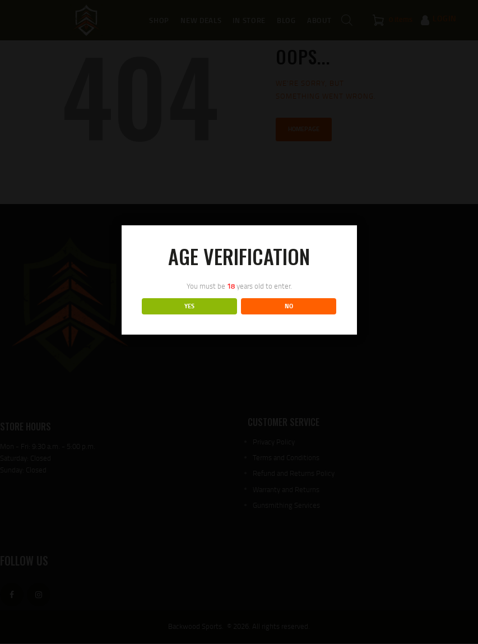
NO (289, 306)
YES (189, 306)
